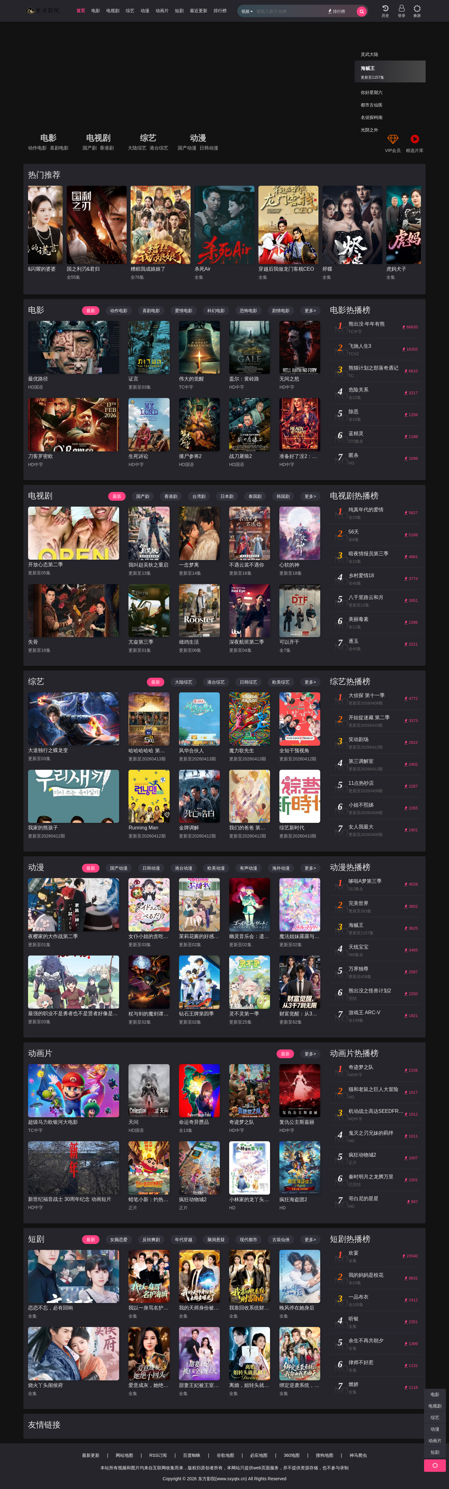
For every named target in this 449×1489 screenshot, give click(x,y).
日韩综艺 (248, 682)
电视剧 (98, 138)
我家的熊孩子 (43, 827)
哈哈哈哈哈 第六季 (148, 750)
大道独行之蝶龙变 (48, 750)
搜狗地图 (324, 1455)
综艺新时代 (291, 827)
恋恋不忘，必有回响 (50, 1307)
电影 (48, 138)
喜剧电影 (59, 147)
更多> (310, 310)
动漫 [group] (145, 10)
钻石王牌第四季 (196, 1013)
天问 (133, 1122)
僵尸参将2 (190, 456)
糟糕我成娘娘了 (212, 269)
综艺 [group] (130, 10)
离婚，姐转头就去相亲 (249, 1385)
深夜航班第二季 (246, 642)
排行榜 (336, 11)
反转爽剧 (151, 1239)
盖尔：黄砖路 (244, 378)
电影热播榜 (350, 310)
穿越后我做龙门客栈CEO (350, 269)
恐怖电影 (248, 310)
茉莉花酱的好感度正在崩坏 (199, 936)
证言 (133, 378)
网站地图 (124, 1455)
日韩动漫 (209, 147)
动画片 (40, 1053)
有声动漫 (248, 868)
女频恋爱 (119, 1239)
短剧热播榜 (350, 1239)
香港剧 (107, 147)
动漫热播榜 (350, 867)
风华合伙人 (191, 750)
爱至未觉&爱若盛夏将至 (29, 269)
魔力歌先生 (241, 750)
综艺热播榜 (350, 681)
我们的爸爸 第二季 (249, 827)
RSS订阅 (158, 1455)
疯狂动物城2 (193, 1199)
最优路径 (38, 378)
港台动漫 (183, 868)
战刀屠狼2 (240, 456)
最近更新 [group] (198, 10)
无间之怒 (289, 378)
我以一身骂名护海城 (148, 1307)
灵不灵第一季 (244, 1013)
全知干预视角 (294, 750)
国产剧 (90, 147)
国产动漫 (187, 147)
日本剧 (227, 496)
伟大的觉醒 (191, 378)
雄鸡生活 (189, 642)
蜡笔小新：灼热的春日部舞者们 (148, 1199)
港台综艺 (159, 147)
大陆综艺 (137, 147)
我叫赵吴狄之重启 (148, 565)
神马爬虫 (358, 1455)
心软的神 (289, 565)
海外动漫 (281, 868)
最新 (90, 310)
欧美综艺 (281, 682)
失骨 (33, 642)
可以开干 (289, 642)
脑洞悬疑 (216, 1239)
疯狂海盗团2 (293, 1199)
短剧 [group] (179, 10)
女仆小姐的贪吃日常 (148, 936)
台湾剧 (198, 496)
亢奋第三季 (140, 642)
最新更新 (90, 1455)
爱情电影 (183, 310)
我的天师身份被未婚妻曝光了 (199, 1307)
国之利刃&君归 (147, 269)
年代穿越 (183, 1239)
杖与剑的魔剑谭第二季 (148, 1013)
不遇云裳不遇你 (246, 565)
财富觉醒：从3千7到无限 (299, 1013)
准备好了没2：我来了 (299, 456)
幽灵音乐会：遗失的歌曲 (249, 936)
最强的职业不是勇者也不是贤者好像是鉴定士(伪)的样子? (73, 1013)
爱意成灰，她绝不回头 (148, 1385)
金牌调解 (189, 827)
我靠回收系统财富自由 (249, 1307)
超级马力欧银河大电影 (53, 1122)
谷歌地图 (225, 1455)
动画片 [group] (162, 10)
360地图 (292, 1455)
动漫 (198, 138)
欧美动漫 (216, 868)
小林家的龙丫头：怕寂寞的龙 (249, 1199)
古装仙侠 (281, 1239)
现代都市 (248, 1239)
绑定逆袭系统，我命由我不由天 (299, 1385)
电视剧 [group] (112, 10)
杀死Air (266, 269)
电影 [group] (95, 10)
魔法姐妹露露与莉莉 (299, 936)
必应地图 (259, 1455)
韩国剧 (283, 496)
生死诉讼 (138, 456)
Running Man (143, 827)
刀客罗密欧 (40, 456)
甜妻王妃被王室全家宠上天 (199, 1385)
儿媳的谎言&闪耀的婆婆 (93, 269)
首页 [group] (80, 10)
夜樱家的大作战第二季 (53, 936)
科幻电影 (216, 310)
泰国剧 (255, 496)
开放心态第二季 (45, 564)
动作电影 (37, 147)
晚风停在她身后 (296, 1307)
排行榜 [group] (220, 10)
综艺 (148, 138)
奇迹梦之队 (241, 1122)
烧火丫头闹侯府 (45, 1385)
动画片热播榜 (354, 1053)
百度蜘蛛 (191, 1455)
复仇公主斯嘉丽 (296, 1122)
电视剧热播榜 (354, 495)
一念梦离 (189, 565)
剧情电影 (281, 310)
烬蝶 (391, 269)
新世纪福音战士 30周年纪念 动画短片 (69, 1199)
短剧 (36, 1239)
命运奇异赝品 (194, 1122)
